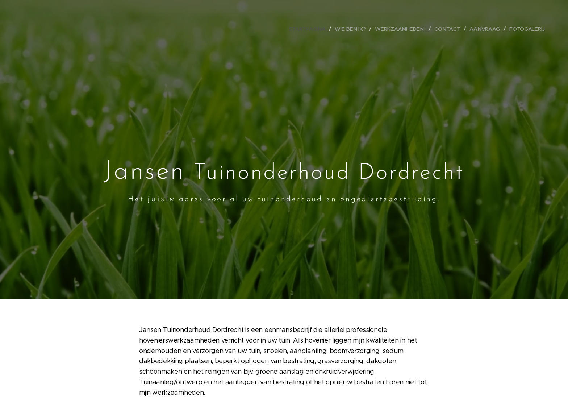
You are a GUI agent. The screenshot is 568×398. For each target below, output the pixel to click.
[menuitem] (311, 29)
